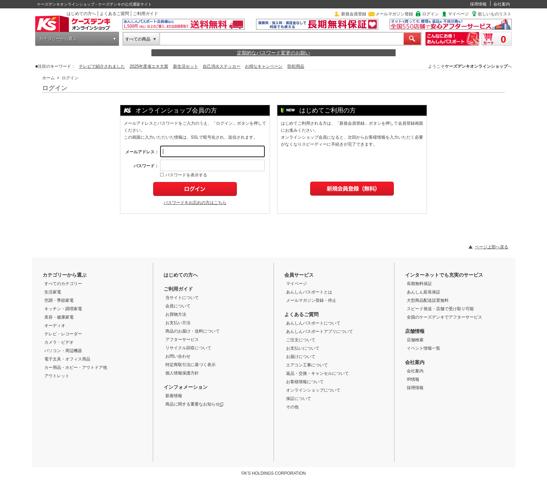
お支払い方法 (177, 322)
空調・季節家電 (59, 300)
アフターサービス (182, 339)
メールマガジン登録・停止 (311, 300)
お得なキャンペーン (264, 66)
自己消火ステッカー (221, 66)
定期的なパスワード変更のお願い (273, 53)
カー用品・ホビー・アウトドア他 (75, 367)
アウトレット (56, 375)
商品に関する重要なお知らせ (194, 404)
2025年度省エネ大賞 (149, 66)
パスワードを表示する (183, 175)
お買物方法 (175, 314)
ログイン (430, 14)
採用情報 (478, 4)
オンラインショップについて (313, 390)
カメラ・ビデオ (59, 342)
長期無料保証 (419, 283)
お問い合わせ (177, 356)
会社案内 (501, 4)
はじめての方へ (81, 13)
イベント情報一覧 (423, 348)
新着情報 (173, 395)
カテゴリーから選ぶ (58, 38)
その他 (292, 407)
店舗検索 (415, 339)
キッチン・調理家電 (63, 308)
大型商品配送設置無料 (428, 300)
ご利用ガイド (145, 13)
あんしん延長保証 (423, 292)
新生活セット (185, 66)
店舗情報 (415, 331)
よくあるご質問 (114, 13)
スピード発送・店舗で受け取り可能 (440, 308)
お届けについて (300, 356)
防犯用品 (295, 66)
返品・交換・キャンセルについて (317, 373)
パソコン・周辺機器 (63, 350)
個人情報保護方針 (182, 373)
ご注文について (300, 339)
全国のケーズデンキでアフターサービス (444, 317)
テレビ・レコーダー (63, 333)
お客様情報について (305, 381)
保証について (298, 398)
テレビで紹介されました (102, 66)
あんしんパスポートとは (309, 292)
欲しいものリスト (494, 14)
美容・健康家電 (59, 317)
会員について (177, 306)
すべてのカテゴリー (63, 283)
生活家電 (52, 292)
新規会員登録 (353, 14)
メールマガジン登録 (394, 14)
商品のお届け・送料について (192, 331)
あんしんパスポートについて (313, 323)
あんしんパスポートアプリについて (319, 331)
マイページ (458, 14)
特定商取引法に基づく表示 (190, 364)
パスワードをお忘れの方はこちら (195, 202)
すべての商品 (137, 39)
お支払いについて (303, 348)
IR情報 (413, 379)
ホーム (48, 77)
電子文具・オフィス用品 (67, 359)
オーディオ (54, 325)
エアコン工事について (307, 365)
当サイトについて (182, 297)
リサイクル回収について (188, 347)
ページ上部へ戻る (491, 247)
